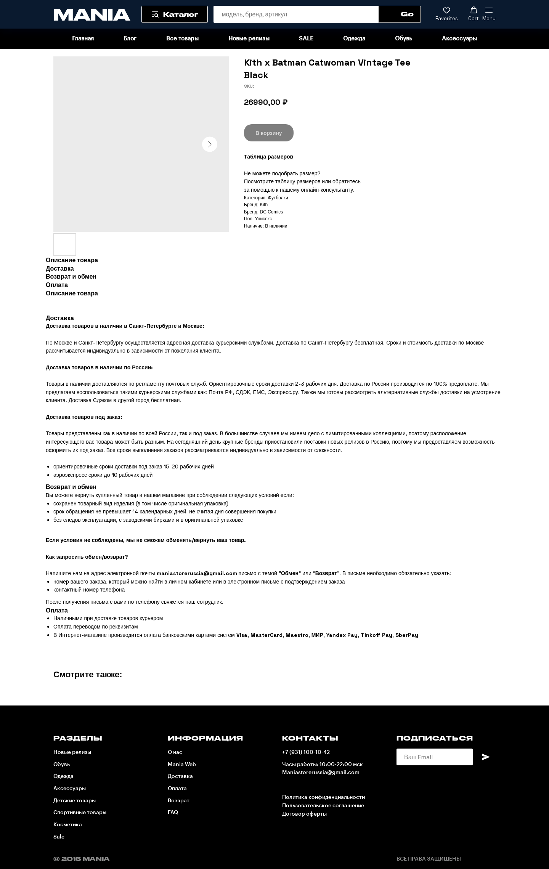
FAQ (173, 812)
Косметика (67, 824)
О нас (175, 752)
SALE (306, 39)
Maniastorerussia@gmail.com (321, 772)
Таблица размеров (268, 157)
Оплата (177, 788)
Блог (130, 39)
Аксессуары (459, 39)
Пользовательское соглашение (323, 805)
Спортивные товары (79, 812)
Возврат (178, 800)
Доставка (180, 776)
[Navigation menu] (489, 14)
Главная (83, 39)
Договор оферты (304, 814)
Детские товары (74, 800)
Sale (58, 837)
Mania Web (182, 764)
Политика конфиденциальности (323, 797)
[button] (446, 14)
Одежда (354, 39)
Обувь (403, 39)
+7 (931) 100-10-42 (306, 752)
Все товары (182, 39)
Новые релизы (249, 39)
